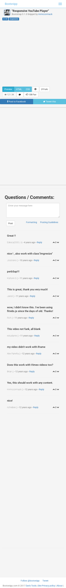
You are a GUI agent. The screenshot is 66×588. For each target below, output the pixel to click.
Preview (8, 89)
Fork (45, 89)
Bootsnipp (11, 3)
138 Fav (31, 94)
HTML (19, 89)
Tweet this (49, 101)
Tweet (45, 580)
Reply (39, 242)
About (60, 585)
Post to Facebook (16, 101)
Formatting (31, 222)
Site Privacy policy (46, 585)
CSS (28, 89)
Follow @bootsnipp (30, 580)
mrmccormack (45, 14)
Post (10, 223)
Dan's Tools (31, 585)
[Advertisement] (32, 53)
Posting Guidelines (49, 222)
